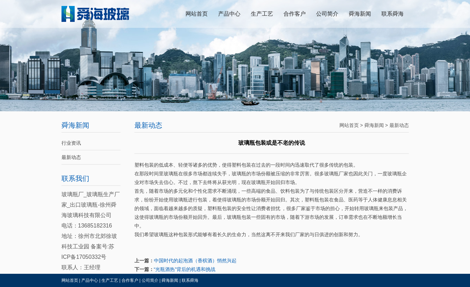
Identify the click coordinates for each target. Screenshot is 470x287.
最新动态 (71, 157)
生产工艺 (262, 14)
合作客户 (294, 14)
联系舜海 (392, 14)
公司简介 (327, 14)
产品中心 (229, 14)
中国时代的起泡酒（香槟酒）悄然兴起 (195, 260)
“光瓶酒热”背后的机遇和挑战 (184, 269)
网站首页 (196, 14)
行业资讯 (71, 143)
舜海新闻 (360, 14)
